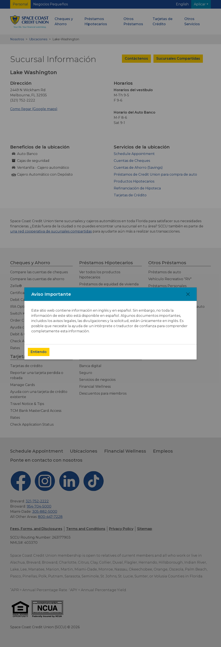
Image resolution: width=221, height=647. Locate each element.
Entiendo (39, 352)
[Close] (188, 294)
